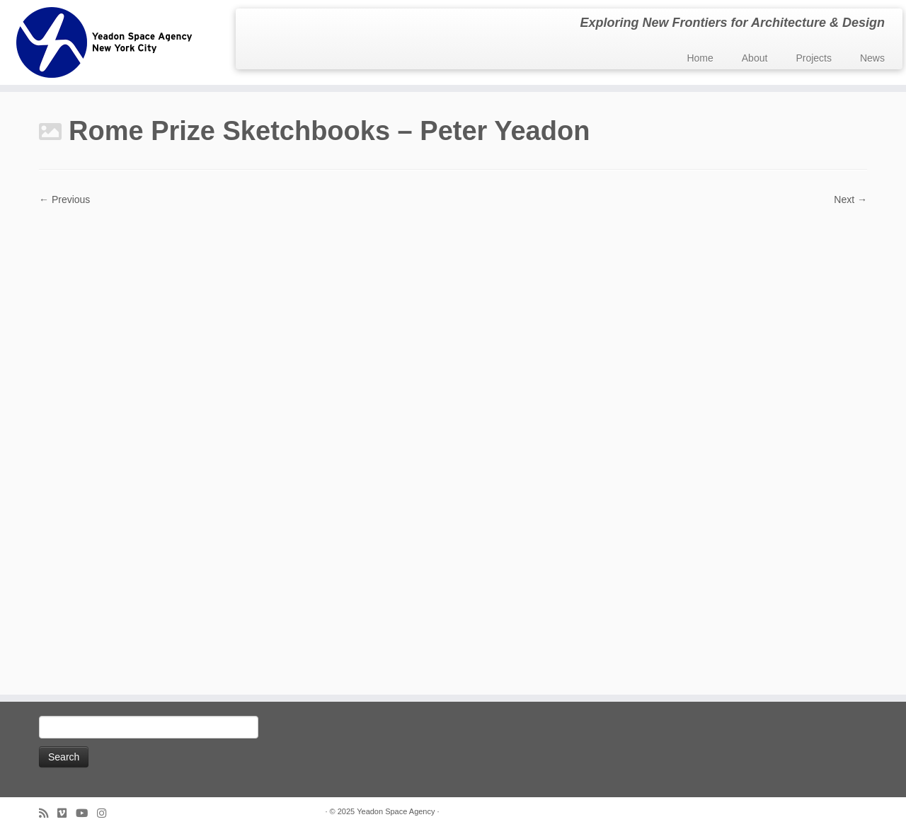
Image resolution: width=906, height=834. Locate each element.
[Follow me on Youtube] (86, 813)
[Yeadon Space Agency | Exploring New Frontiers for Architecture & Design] (104, 42)
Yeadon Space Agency (396, 811)
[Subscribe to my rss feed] (48, 813)
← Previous (64, 199)
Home (700, 58)
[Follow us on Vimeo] (66, 813)
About (755, 58)
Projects (814, 58)
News (872, 58)
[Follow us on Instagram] (106, 813)
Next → (850, 199)
